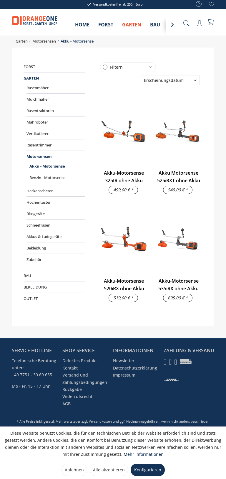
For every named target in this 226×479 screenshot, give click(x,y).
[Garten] (132, 27)
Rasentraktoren (40, 110)
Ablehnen (74, 470)
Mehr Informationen (144, 454)
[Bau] (155, 27)
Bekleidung (36, 248)
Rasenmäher (37, 87)
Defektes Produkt (79, 360)
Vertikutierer (37, 133)
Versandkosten (100, 421)
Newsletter (123, 360)
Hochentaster (38, 202)
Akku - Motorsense (47, 166)
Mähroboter (37, 122)
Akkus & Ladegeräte (44, 236)
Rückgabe (72, 389)
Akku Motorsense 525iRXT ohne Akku (178, 177)
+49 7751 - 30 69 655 (32, 374)
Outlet (31, 298)
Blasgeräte (35, 213)
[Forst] (106, 27)
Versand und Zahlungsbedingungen (84, 378)
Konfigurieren (147, 470)
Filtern (116, 67)
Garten (31, 78)
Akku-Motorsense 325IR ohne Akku (124, 177)
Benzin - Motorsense (47, 177)
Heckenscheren (40, 190)
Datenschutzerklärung (135, 368)
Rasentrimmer (38, 145)
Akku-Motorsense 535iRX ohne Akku (178, 285)
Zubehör (33, 259)
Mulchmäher (37, 99)
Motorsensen (39, 156)
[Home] (82, 27)
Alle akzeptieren (109, 470)
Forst (29, 66)
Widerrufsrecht (77, 396)
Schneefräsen (38, 225)
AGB (66, 404)
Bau (27, 275)
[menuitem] (196, 4)
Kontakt (70, 368)
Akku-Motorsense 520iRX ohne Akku (124, 285)
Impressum (124, 375)
